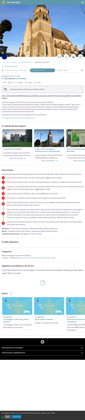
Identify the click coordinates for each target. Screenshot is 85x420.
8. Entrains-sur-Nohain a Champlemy (15, 70)
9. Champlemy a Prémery (38, 70)
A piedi (14, 62)
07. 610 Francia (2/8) (25, 62)
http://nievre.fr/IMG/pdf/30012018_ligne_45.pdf (37, 258)
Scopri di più (16, 417)
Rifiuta (8, 417)
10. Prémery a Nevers (62, 70)
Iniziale (6, 62)
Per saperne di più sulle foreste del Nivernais (18, 118)
